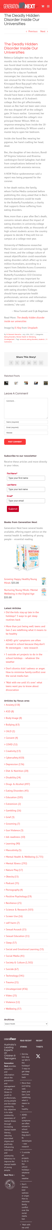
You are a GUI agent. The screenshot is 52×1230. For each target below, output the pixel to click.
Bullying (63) (13, 724)
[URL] (26, 433)
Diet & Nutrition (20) (17, 770)
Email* (10, 496)
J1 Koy (18, 327)
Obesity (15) (12, 876)
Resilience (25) (13, 903)
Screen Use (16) (14, 916)
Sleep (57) (11, 942)
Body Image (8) (14, 718)
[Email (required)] (26, 427)
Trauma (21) (12, 982)
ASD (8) (10, 711)
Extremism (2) (13, 803)
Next (42, 31)
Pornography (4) (14, 889)
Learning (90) (13, 843)
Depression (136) (15, 764)
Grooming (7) (13, 823)
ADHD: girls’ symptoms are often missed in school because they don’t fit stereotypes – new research (25, 644)
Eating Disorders (10, 337)
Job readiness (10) (15, 836)
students (42, 339)
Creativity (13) (13, 751)
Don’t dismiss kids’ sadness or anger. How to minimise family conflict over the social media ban (26, 672)
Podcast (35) (12, 883)
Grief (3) (10, 817)
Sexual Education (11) (17, 936)
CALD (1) (10, 731)
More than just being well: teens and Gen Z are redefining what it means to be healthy (26, 630)
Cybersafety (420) (15, 757)
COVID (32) (11, 744)
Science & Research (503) (19, 909)
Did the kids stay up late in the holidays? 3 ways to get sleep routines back (22, 616)
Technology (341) (15, 975)
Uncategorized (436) (17, 988)
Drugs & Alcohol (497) (18, 784)
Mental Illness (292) (16, 863)
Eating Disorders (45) (17, 790)
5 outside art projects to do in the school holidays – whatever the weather (24, 658)
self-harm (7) (13, 922)
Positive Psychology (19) (19, 896)
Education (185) (14, 797)
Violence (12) (13, 1002)
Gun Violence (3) (14, 830)
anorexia (23, 339)
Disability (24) (13, 777)
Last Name (11, 485)
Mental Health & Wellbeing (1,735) (24, 856)
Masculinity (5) (13, 850)
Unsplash (33, 327)
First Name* (12, 473)
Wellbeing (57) (13, 1008)
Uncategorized (9, 339)
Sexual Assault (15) (16, 929)
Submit (12, 509)
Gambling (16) (13, 810)
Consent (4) (12, 737)
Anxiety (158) (13, 704)
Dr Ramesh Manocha (13, 334)
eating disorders (32, 339)
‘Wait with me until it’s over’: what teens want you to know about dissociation (24, 686)
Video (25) (11, 995)
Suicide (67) (12, 969)
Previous (33, 31)
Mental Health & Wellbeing (26, 337)
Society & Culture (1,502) (19, 962)
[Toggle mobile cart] (42, 6)
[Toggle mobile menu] (48, 6)
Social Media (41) (15, 955)
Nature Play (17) (14, 870)
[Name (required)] (26, 422)
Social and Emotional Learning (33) (25, 949)
